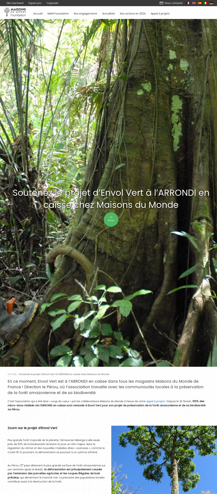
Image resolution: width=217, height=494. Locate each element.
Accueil (38, 13)
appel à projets (155, 401)
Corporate (52, 3)
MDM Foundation (58, 13)
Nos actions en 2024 (133, 13)
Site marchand (15, 3)
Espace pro (34, 3)
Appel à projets (160, 13)
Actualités (108, 13)
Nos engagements (85, 13)
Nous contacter (171, 3)
